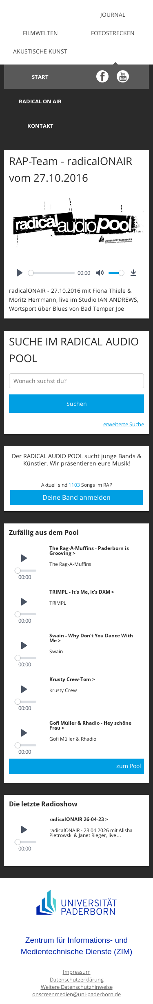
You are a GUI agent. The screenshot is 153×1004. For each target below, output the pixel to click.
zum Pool (128, 741)
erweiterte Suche (123, 399)
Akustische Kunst (40, 51)
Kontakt (40, 101)
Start (40, 76)
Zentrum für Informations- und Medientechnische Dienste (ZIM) (77, 921)
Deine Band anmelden (76, 472)
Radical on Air (112, 76)
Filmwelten (40, 33)
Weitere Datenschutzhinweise (77, 962)
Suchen (77, 379)
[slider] (51, 248)
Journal (112, 14)
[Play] (19, 248)
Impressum (77, 947)
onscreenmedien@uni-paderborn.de (76, 969)
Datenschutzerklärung (77, 955)
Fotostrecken (113, 33)
